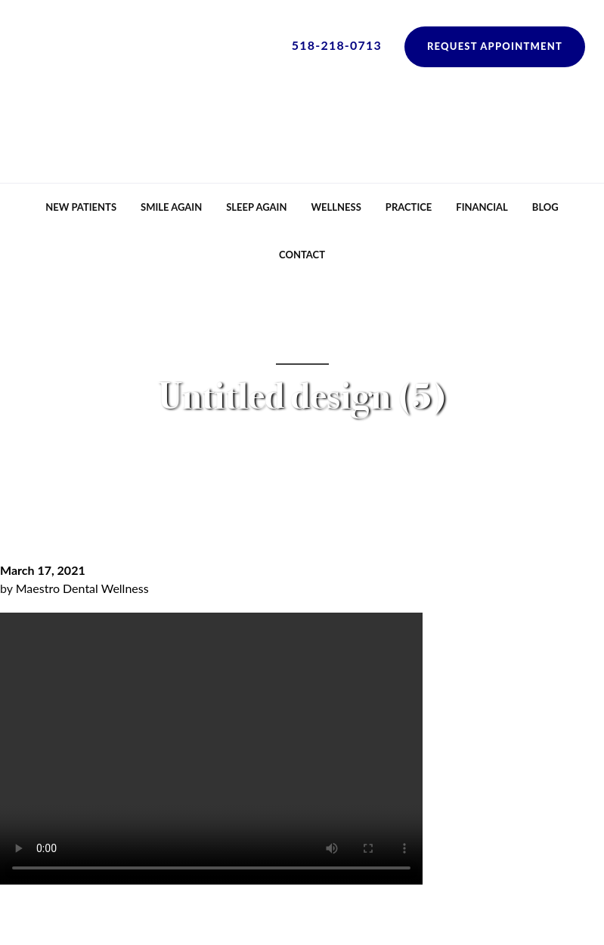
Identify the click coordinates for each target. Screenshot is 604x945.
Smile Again (171, 207)
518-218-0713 (337, 45)
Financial (482, 207)
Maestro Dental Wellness (82, 588)
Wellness (336, 207)
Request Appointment (494, 46)
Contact (302, 255)
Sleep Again (256, 207)
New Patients (80, 207)
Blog (545, 207)
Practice (409, 207)
